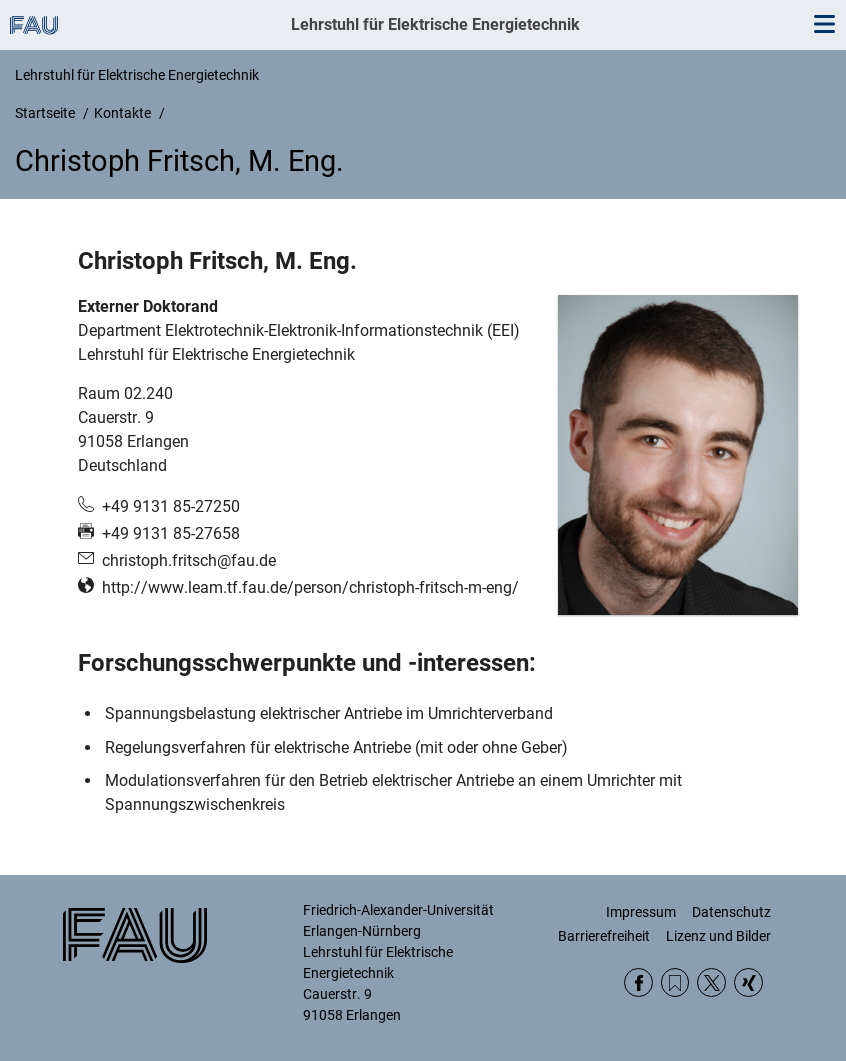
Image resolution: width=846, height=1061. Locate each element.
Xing (748, 982)
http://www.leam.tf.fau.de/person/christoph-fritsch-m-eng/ (310, 587)
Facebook (638, 982)
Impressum (641, 912)
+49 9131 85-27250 (171, 506)
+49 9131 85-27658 (171, 533)
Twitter (711, 982)
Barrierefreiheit (604, 936)
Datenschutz (731, 912)
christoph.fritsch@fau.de (189, 560)
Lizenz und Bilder (718, 936)
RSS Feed (675, 982)
